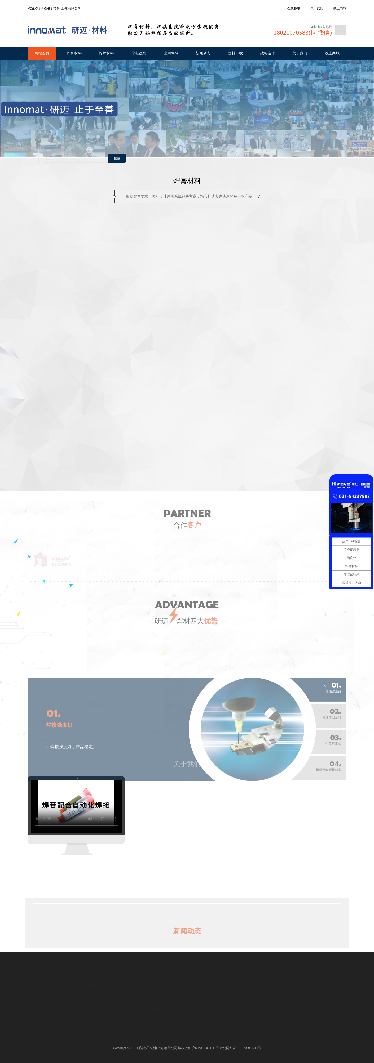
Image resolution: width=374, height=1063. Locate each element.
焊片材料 (106, 53)
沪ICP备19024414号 (205, 1048)
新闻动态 (203, 53)
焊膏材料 (74, 53)
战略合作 (267, 53)
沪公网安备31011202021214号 (240, 1048)
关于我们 (316, 8)
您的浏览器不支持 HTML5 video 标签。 (76, 806)
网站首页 (41, 53)
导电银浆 (138, 53)
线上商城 (339, 8)
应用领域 (171, 53)
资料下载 (235, 53)
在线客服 (290, 8)
